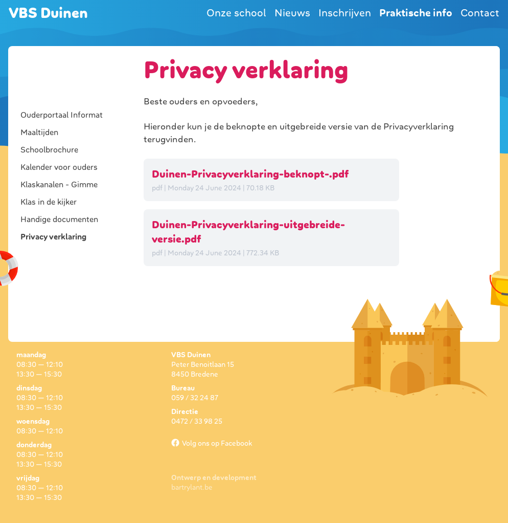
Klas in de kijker (48, 202)
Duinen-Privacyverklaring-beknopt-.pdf (250, 174)
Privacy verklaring (53, 237)
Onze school (236, 13)
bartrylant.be (192, 487)
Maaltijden (39, 132)
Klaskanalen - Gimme (59, 184)
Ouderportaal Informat (61, 115)
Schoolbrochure (49, 150)
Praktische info (415, 13)
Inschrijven (344, 13)
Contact (479, 13)
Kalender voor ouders (59, 167)
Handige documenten (59, 219)
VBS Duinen (48, 13)
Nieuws (292, 13)
